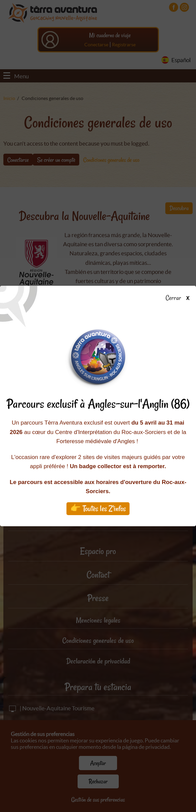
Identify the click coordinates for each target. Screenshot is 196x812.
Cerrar (180, 298)
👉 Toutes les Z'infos (98, 508)
